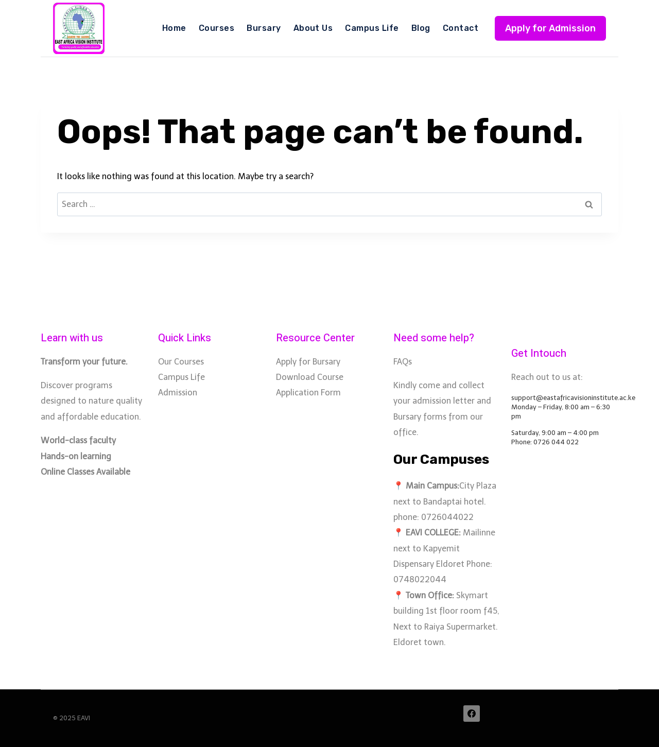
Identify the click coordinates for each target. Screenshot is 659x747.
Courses (216, 28)
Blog (420, 28)
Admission (177, 392)
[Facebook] (471, 713)
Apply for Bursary (308, 362)
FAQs (402, 362)
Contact (460, 28)
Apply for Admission (550, 28)
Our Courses (181, 362)
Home (174, 28)
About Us (313, 28)
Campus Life (371, 28)
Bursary (264, 28)
